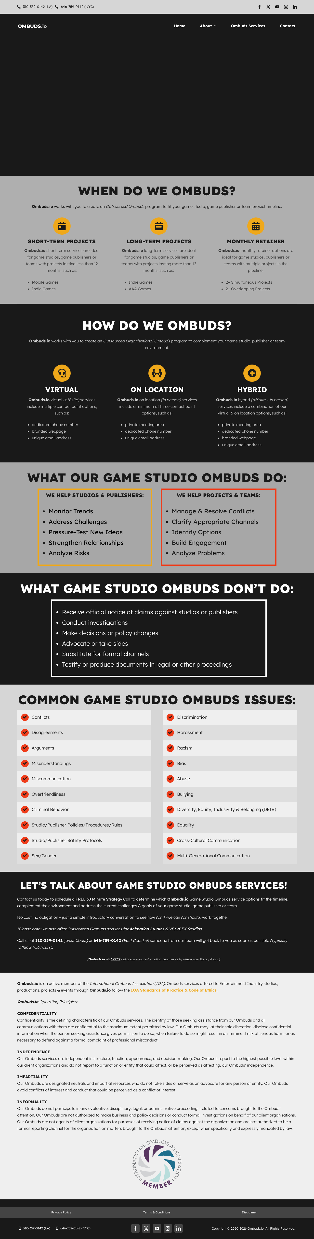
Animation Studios (146, 928)
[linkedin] (295, 7)
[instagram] (286, 7)
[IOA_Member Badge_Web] (157, 1138)
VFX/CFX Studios (185, 928)
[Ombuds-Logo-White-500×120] (32, 24)
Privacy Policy (61, 1212)
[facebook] (260, 7)
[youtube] (277, 7)
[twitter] (268, 7)
